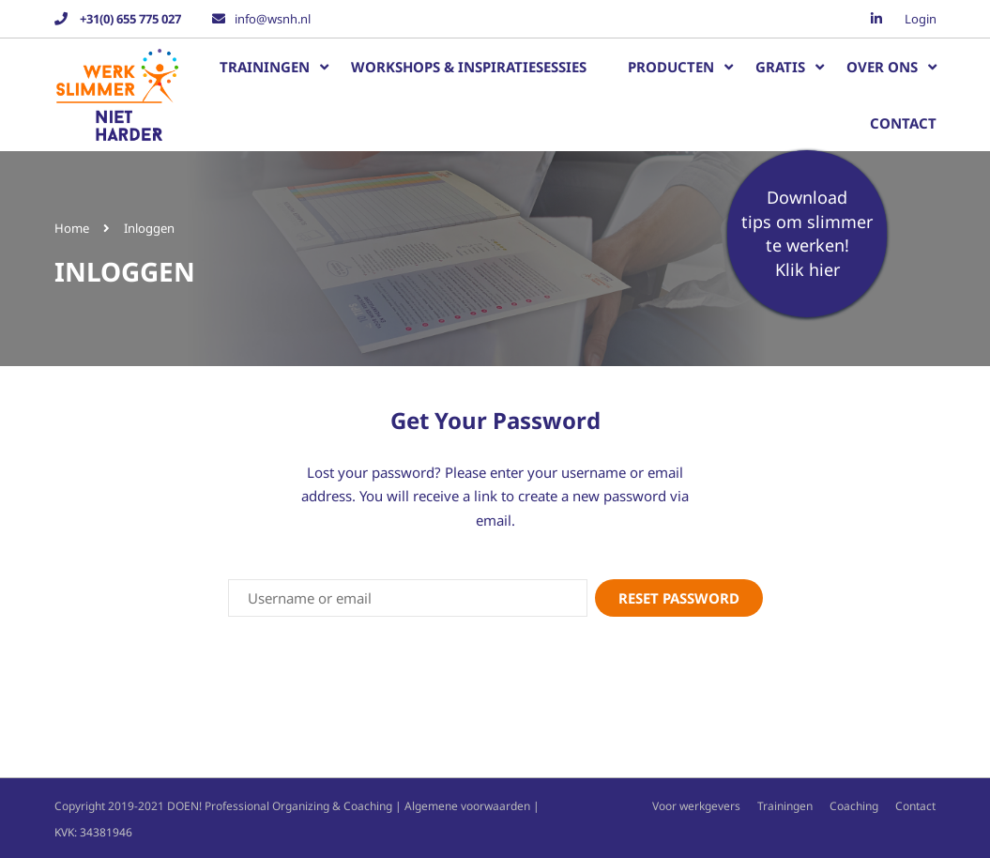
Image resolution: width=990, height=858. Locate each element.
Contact (903, 123)
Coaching (854, 805)
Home (71, 228)
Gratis (780, 66)
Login (921, 18)
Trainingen (265, 66)
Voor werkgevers (696, 805)
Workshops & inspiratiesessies (468, 66)
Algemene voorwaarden (467, 805)
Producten (671, 66)
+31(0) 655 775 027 (129, 18)
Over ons (882, 66)
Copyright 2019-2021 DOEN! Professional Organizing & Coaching (223, 805)
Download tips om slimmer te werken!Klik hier (807, 233)
